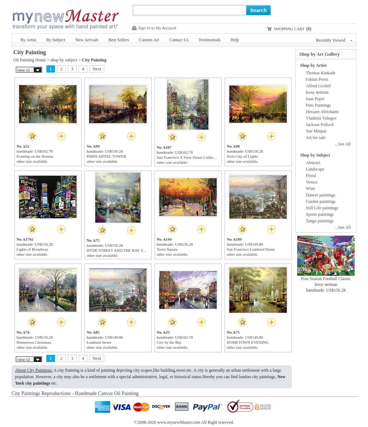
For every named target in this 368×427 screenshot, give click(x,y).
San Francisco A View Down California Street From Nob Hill (205, 157)
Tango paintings (320, 220)
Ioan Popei (315, 98)
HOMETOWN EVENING (248, 342)
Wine (310, 188)
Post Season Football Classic (326, 278)
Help (235, 39)
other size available (32, 161)
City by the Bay (169, 342)
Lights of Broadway (32, 249)
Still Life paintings (322, 207)
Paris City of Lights (242, 156)
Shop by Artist (313, 65)
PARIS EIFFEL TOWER (106, 156)
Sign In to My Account (157, 28)
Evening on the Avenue (35, 156)
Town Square (167, 249)
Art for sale (316, 137)
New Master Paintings (65, 17)
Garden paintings (320, 201)
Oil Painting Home (29, 59)
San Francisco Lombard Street (251, 249)
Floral (311, 175)
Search (258, 10)
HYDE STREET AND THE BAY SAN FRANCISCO (129, 250)
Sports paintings (320, 214)
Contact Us (179, 39)
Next (97, 68)
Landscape (315, 169)
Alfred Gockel (318, 85)
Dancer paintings (320, 195)
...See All (343, 144)
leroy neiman (317, 92)
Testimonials (209, 39)
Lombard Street (99, 342)
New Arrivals (86, 39)
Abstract (313, 162)
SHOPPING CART (289, 29)
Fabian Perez (317, 79)
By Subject (55, 39)
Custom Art (149, 39)
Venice (312, 182)
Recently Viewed (334, 40)
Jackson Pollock (320, 124)
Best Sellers (119, 39)
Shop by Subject (315, 155)
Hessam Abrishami (322, 111)
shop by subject (63, 59)
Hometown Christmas (34, 342)
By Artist (28, 39)
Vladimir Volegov (321, 118)
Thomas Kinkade (320, 72)
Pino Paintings (318, 105)
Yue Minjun (316, 131)
